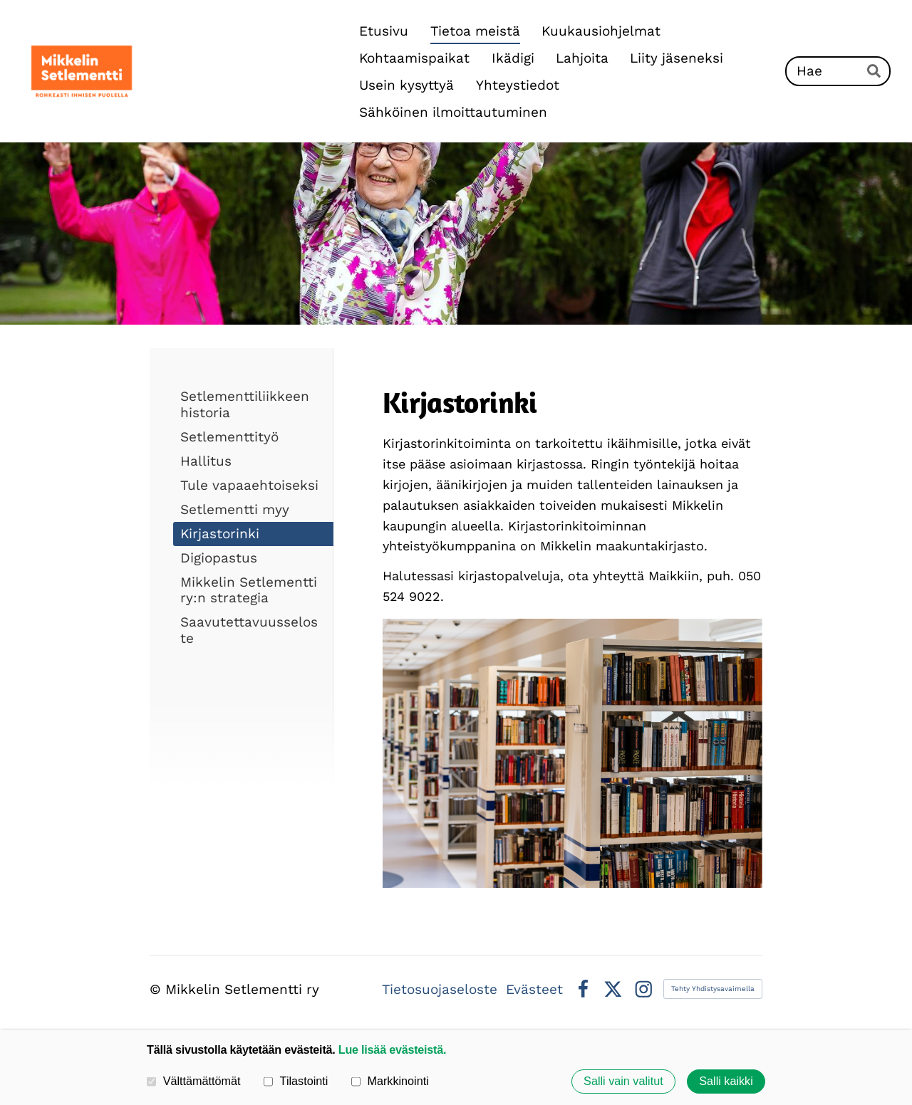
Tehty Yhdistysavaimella (713, 989)
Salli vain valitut (623, 1081)
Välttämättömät (194, 1080)
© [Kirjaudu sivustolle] (157, 989)
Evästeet (534, 989)
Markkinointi (390, 1080)
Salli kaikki (726, 1081)
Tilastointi (296, 1080)
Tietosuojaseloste (439, 989)
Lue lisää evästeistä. (392, 1049)
